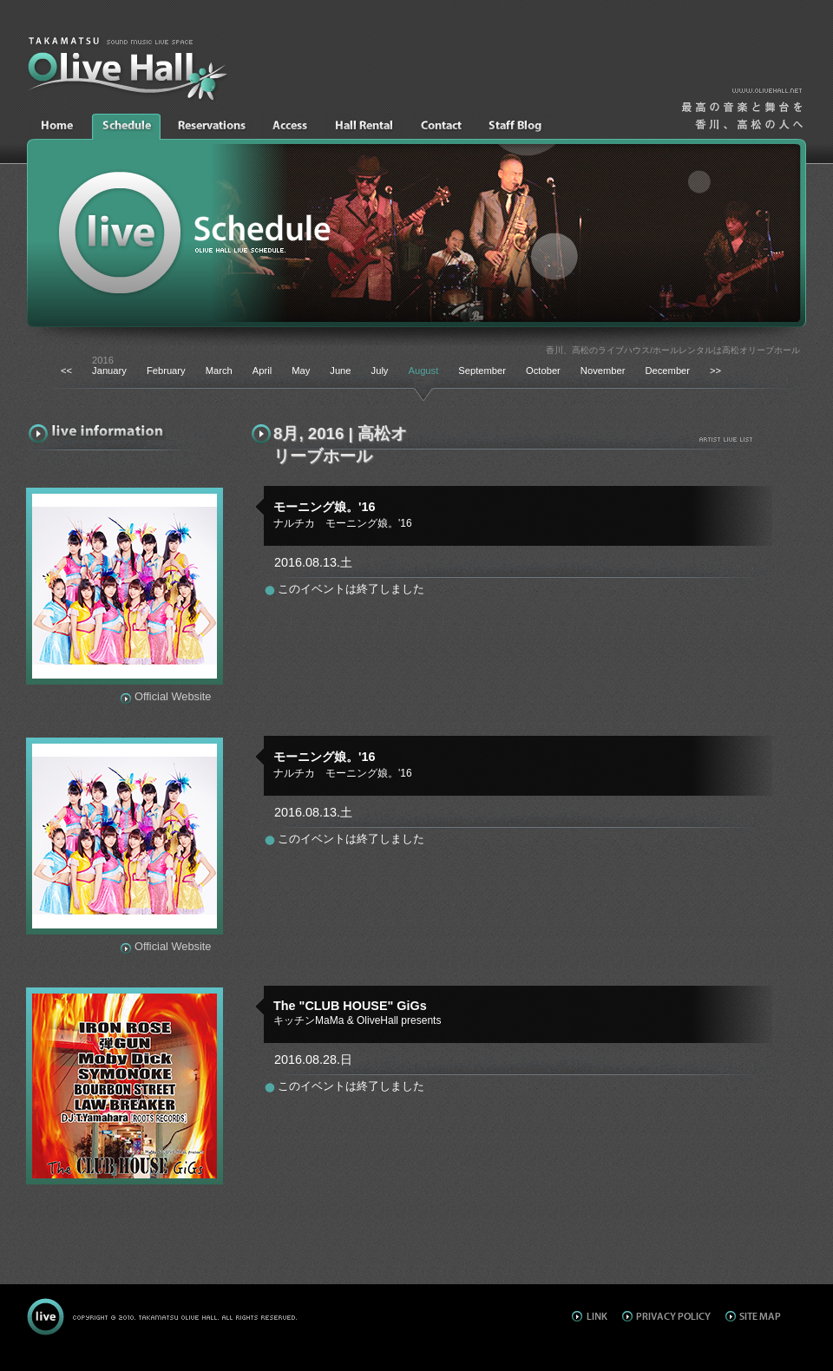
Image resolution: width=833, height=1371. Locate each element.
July (380, 370)
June (340, 370)
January (109, 370)
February (166, 370)
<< (66, 370)
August (423, 370)
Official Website (172, 696)
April (262, 370)
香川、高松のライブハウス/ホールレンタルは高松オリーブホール (673, 350)
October (543, 370)
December (667, 370)
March (219, 370)
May (301, 370)
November (603, 370)
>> (715, 370)
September (482, 370)
